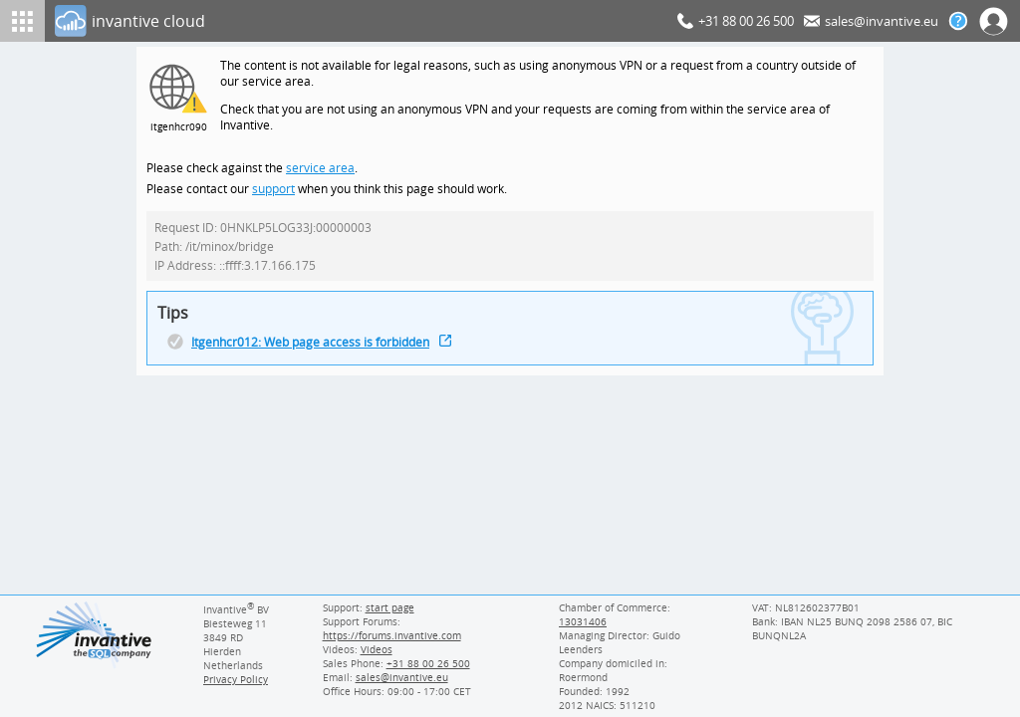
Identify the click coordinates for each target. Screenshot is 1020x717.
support (274, 193)
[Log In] (362, 21)
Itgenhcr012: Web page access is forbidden (313, 351)
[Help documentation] (958, 21)
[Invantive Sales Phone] (424, 663)
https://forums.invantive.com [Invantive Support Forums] (390, 635)
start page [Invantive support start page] (389, 607)
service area (318, 171)
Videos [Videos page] (374, 649)
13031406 (582, 621)
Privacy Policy (235, 679)
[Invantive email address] (398, 677)
